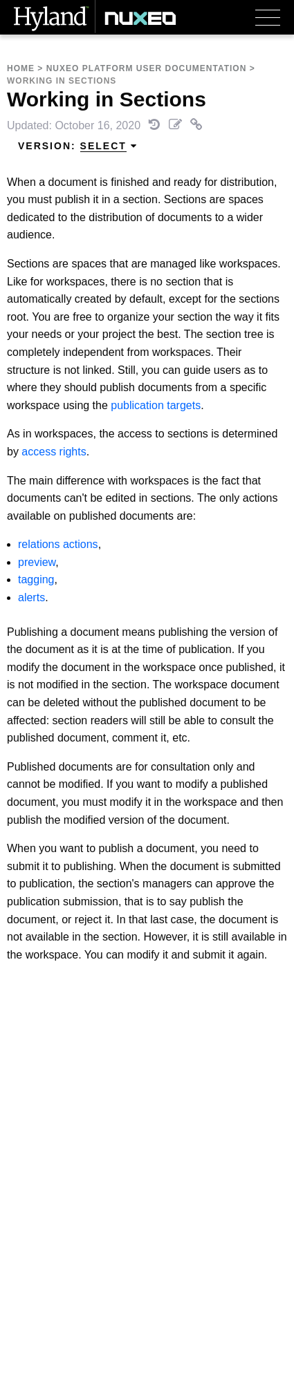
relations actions (58, 544)
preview (36, 562)
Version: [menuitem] (78, 146)
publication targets (156, 405)
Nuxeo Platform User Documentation (146, 68)
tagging (36, 579)
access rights (53, 451)
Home (21, 68)
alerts (31, 597)
